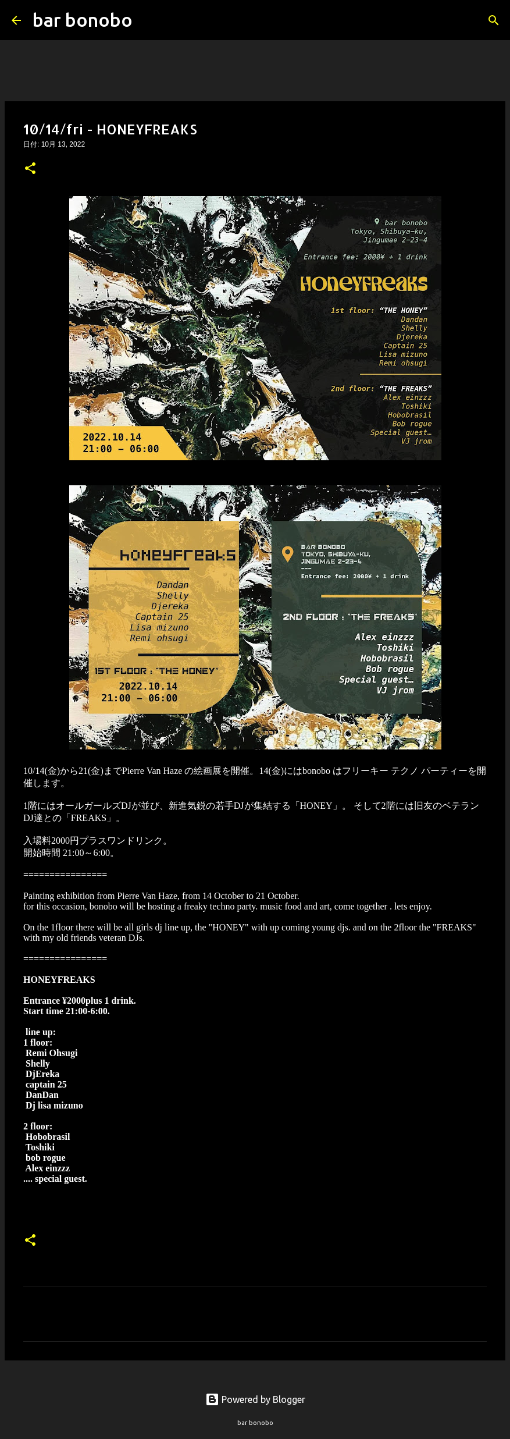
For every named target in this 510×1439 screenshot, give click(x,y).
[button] (30, 169)
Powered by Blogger (255, 1399)
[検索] (149, 20)
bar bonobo (83, 19)
